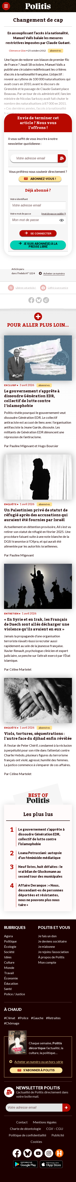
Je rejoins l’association (53, 952)
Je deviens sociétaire (52, 941)
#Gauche (37, 1018)
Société (9, 952)
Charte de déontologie (25, 1128)
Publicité (57, 1135)
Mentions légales (45, 1122)
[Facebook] (17, 1153)
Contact (22, 1122)
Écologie (10, 946)
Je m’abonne (46, 946)
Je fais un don (47, 936)
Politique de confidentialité (27, 1135)
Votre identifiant (19, 199)
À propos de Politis (51, 957)
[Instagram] (49, 1153)
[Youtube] (38, 1153)
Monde (9, 967)
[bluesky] (27, 1153)
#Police (23, 1018)
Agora (8, 936)
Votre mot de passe (20, 213)
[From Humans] (59, 1153)
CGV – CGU (54, 1128)
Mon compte (47, 962)
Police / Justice (14, 994)
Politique (10, 941)
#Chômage (11, 1023)
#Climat (9, 1018)
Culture (9, 962)
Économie (11, 978)
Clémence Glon (17, 50)
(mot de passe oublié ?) (53, 213)
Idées (8, 957)
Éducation (11, 983)
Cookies (36, 1141)
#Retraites (53, 1018)
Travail (9, 973)
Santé (8, 989)
